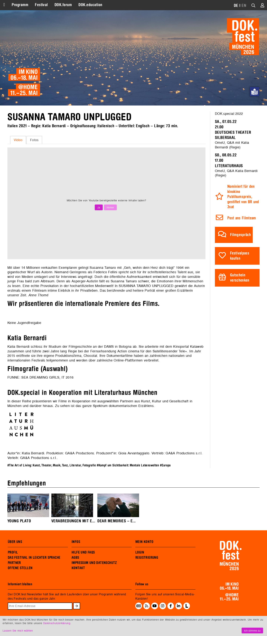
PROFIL (13, 552)
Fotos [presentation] (34, 140)
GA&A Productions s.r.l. (38, 457)
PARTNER (14, 563)
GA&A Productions (79, 453)
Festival (41, 5)
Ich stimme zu (252, 630)
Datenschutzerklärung (56, 623)
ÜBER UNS (15, 542)
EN (244, 5)
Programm (20, 5)
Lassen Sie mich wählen (18, 630)
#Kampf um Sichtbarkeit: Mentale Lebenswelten (128, 465)
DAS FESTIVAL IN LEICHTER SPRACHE (34, 557)
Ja (98, 207)
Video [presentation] (18, 140)
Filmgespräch (240, 235)
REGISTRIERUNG (146, 557)
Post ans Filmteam (241, 218)
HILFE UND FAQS (83, 552)
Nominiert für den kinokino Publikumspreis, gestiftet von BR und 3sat (243, 196)
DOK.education (90, 5)
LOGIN (139, 552)
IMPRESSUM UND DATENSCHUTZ (94, 563)
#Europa (165, 465)
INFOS (76, 542)
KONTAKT (78, 568)
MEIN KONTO (144, 542)
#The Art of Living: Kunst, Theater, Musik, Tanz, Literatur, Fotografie (51, 465)
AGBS (75, 557)
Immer (110, 207)
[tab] (18, 140)
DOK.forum (63, 5)
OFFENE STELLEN (20, 568)
